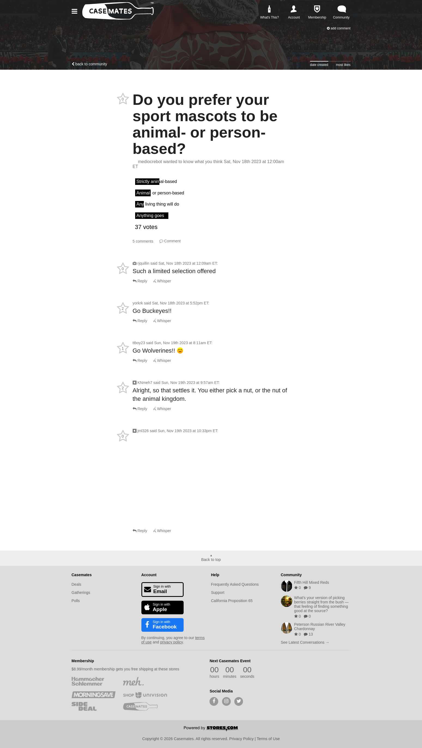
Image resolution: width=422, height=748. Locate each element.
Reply (140, 281)
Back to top (211, 559)
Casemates (82, 575)
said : (184, 263)
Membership (83, 661)
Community (291, 575)
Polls (76, 601)
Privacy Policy (241, 739)
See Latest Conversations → (305, 642)
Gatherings (81, 592)
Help (215, 575)
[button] (75, 11)
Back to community (89, 64)
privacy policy (171, 642)
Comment (170, 241)
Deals (76, 584)
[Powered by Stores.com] (211, 729)
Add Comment (338, 28)
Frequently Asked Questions (235, 584)
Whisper (162, 281)
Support (217, 592)
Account (149, 575)
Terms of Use (268, 739)
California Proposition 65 (232, 601)
